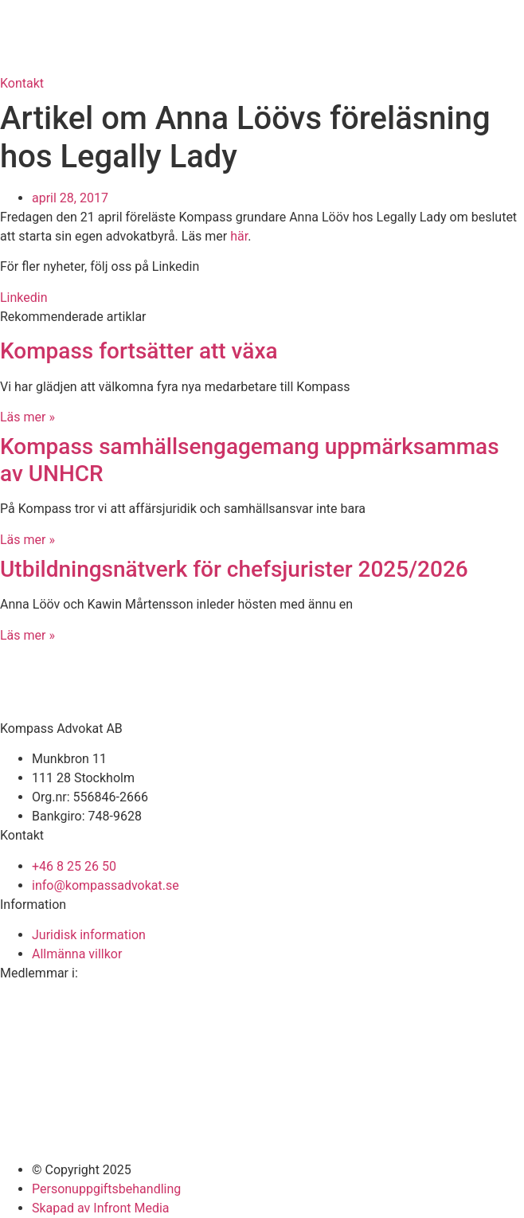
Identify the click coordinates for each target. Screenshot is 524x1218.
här (239, 236)
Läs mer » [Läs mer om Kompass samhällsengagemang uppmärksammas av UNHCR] (27, 539)
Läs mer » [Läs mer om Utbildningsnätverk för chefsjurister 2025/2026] (27, 635)
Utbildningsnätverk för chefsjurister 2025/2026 (234, 569)
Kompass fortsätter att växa (139, 351)
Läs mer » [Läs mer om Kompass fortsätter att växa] (27, 417)
